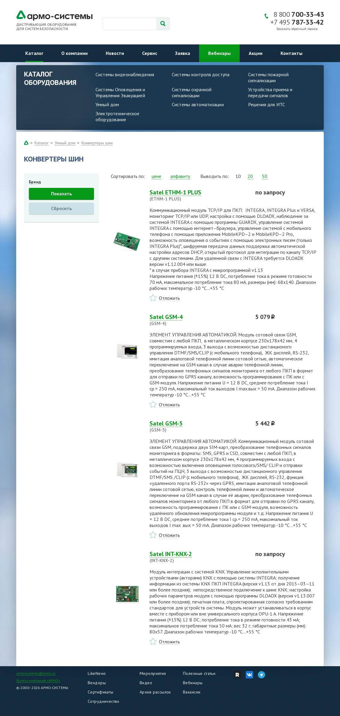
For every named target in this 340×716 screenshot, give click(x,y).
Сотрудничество (104, 701)
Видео (146, 682)
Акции (256, 53)
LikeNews (97, 673)
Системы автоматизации (198, 104)
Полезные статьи (199, 673)
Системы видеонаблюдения (125, 74)
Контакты (291, 53)
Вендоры (97, 682)
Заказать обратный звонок (297, 29)
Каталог (34, 53)
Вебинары (219, 53)
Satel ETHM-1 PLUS (199, 195)
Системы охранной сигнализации (191, 92)
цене (156, 176)
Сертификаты (101, 692)
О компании (74, 53)
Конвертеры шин (97, 143)
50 (264, 176)
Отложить (169, 298)
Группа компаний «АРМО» (38, 680)
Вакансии (191, 692)
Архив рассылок (155, 692)
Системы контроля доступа (200, 74)
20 (250, 176)
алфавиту (180, 176)
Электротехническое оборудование (117, 116)
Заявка (182, 53)
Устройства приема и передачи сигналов (270, 92)
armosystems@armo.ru (36, 673)
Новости (115, 53)
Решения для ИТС (266, 104)
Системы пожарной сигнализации (268, 77)
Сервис (149, 53)
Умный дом (107, 104)
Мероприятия (153, 673)
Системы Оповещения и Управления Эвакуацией (120, 92)
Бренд (35, 182)
